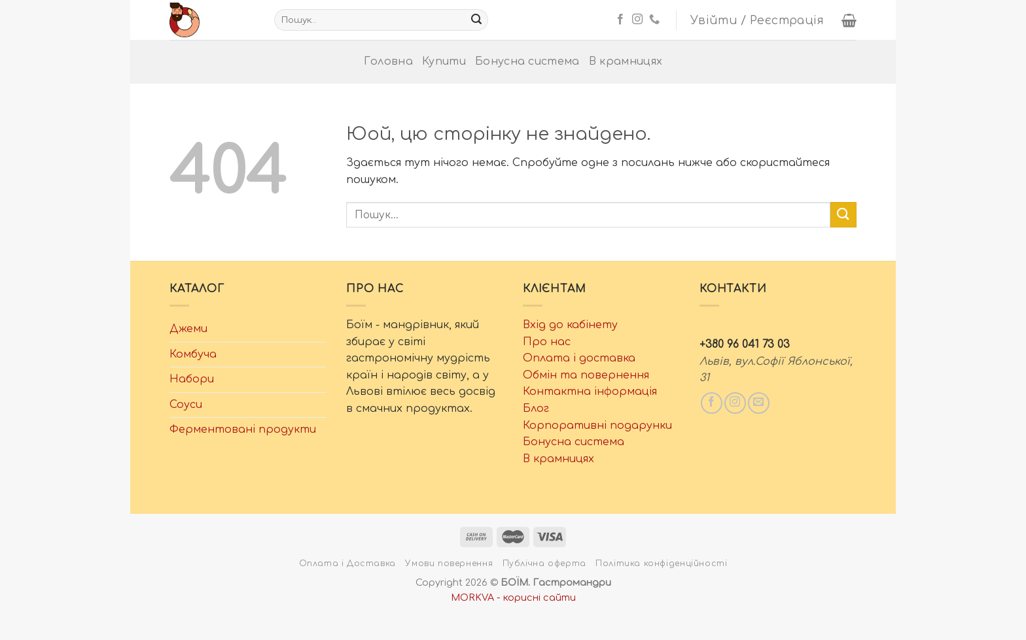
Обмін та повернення (586, 375)
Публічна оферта (544, 563)
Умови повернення (449, 563)
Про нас (547, 342)
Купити (444, 61)
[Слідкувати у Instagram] (637, 19)
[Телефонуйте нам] (654, 19)
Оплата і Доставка (347, 563)
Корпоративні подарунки (597, 425)
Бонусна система (527, 61)
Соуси (185, 405)
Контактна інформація (590, 391)
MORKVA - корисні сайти (513, 597)
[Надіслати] (476, 20)
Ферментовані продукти (242, 429)
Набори (191, 379)
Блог (536, 408)
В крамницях (626, 61)
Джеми (188, 329)
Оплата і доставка (579, 358)
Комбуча (193, 354)
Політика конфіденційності (661, 563)
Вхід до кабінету (570, 325)
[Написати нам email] (759, 403)
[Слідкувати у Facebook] (620, 19)
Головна (388, 61)
